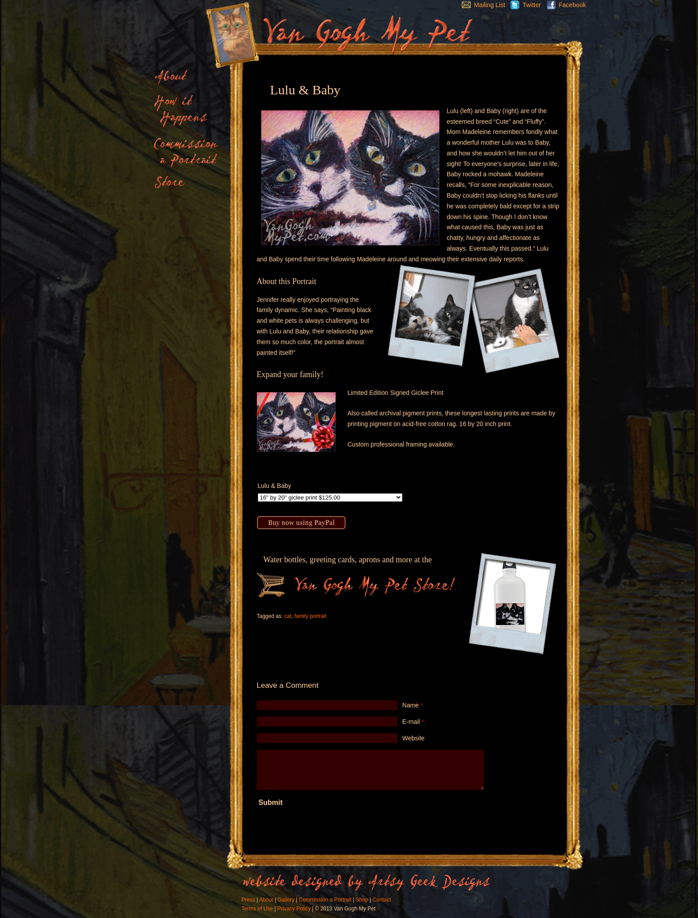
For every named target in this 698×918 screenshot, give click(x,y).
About (266, 900)
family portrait (310, 616)
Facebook (564, 4)
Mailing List (481, 4)
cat (287, 616)
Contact (382, 900)
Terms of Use (257, 909)
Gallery (285, 900)
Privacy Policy (294, 909)
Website (413, 738)
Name (412, 705)
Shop (362, 900)
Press (249, 900)
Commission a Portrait (325, 900)
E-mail (413, 721)
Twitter (523, 4)
